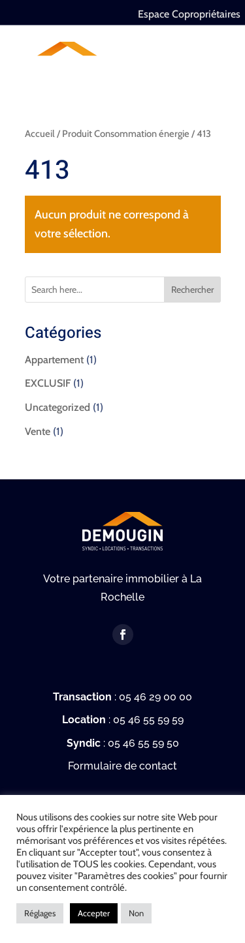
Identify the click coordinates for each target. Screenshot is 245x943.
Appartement (54, 359)
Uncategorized (57, 407)
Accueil (40, 134)
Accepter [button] (94, 913)
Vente (37, 431)
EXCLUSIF (48, 383)
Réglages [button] (40, 913)
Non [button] (136, 913)
